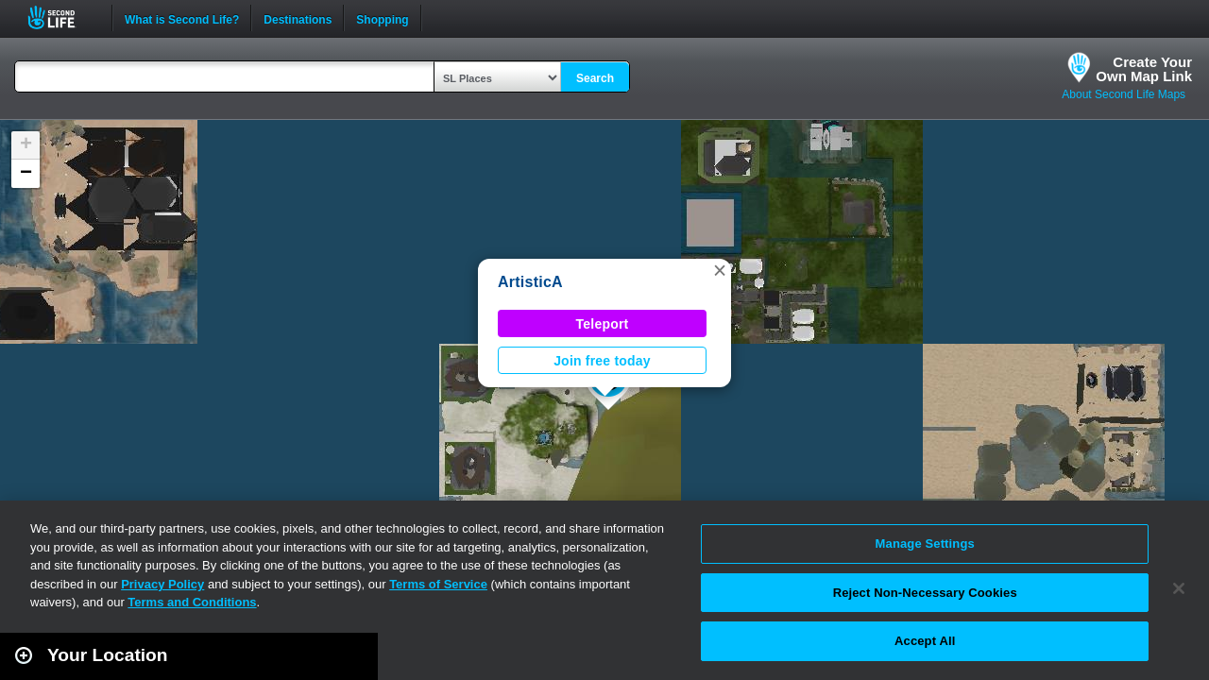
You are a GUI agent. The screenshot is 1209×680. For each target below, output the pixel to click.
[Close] (1179, 588)
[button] (719, 270)
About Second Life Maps (1123, 94)
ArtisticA (530, 282)
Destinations (298, 18)
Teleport (602, 324)
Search (595, 78)
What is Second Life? (182, 18)
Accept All (924, 641)
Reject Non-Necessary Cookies (925, 593)
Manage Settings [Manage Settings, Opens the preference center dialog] (925, 543)
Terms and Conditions (192, 602)
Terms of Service (438, 584)
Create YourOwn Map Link (1144, 69)
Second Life (61, 17)
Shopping (382, 18)
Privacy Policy (162, 584)
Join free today (602, 360)
